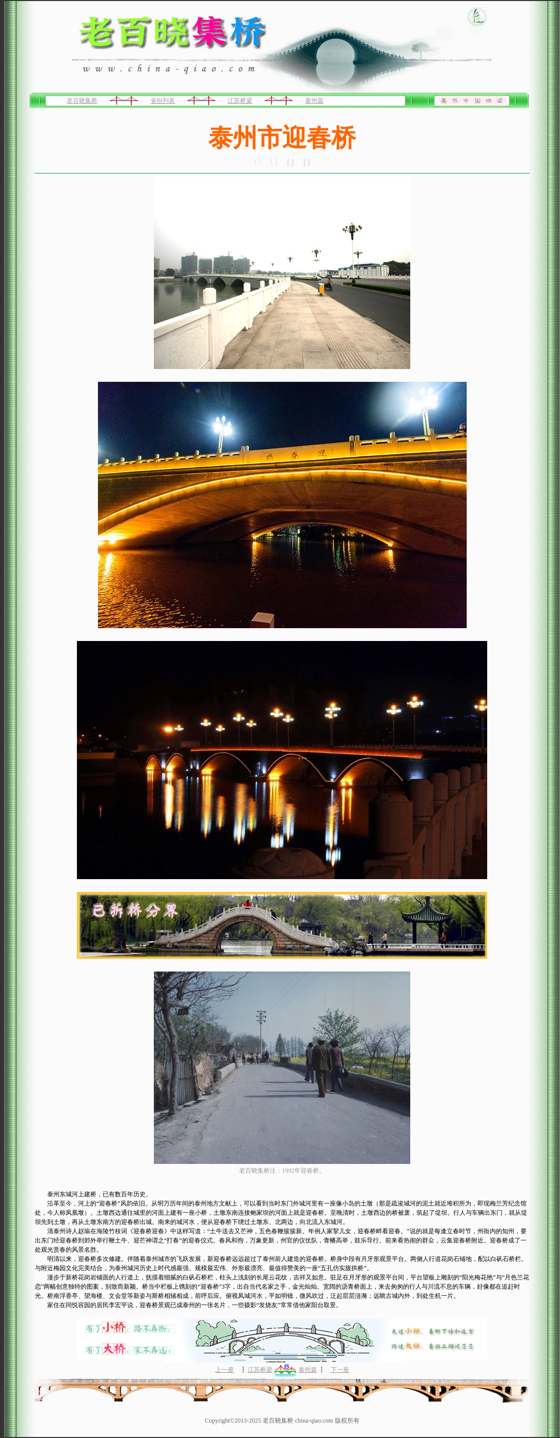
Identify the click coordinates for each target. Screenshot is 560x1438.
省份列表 (162, 100)
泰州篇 (314, 100)
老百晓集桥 (82, 100)
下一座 (340, 1369)
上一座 (224, 1369)
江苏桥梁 (240, 100)
